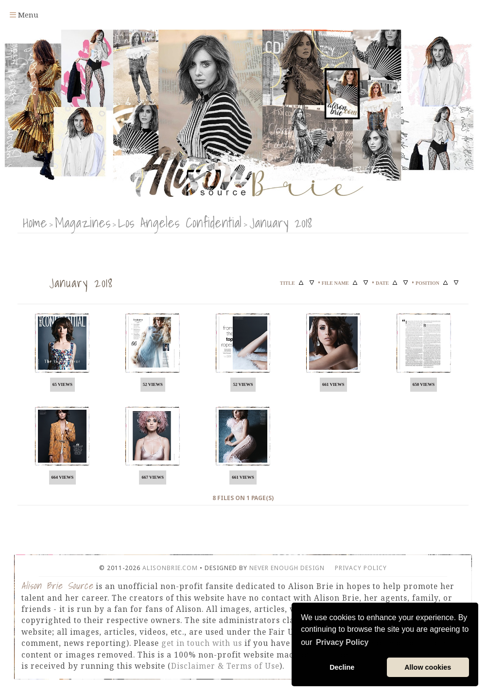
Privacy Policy (361, 568)
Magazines (82, 222)
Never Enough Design (287, 568)
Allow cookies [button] (427, 667)
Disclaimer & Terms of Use (225, 665)
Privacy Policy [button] (342, 642)
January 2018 (280, 222)
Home (35, 222)
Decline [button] (342, 667)
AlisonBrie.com (170, 568)
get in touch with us (201, 643)
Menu (24, 14)
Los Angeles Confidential (180, 222)
